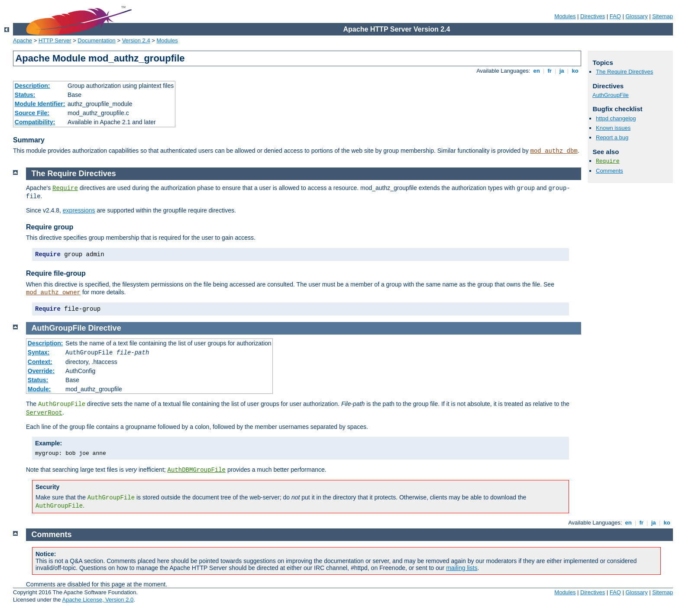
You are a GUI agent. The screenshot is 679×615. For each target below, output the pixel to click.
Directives (592, 16)
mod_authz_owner (53, 292)
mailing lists (461, 567)
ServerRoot (44, 412)
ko (575, 71)
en (536, 71)
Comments (609, 170)
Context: (40, 361)
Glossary (636, 16)
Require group (49, 227)
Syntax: (39, 352)
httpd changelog (616, 118)
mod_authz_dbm (554, 151)
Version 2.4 (136, 40)
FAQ (615, 16)
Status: (25, 94)
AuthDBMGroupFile (197, 470)
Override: (41, 370)
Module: (39, 389)
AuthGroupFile (610, 95)
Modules (565, 16)
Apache (22, 40)
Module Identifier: (40, 103)
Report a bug (612, 137)
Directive (104, 328)
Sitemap (662, 16)
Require (608, 161)
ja (562, 71)
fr (549, 71)
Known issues (613, 128)
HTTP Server (55, 40)
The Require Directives (624, 71)
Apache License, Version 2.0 (97, 599)
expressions (79, 210)
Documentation (96, 40)
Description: (32, 85)
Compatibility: (35, 122)
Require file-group (56, 273)
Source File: (32, 112)
